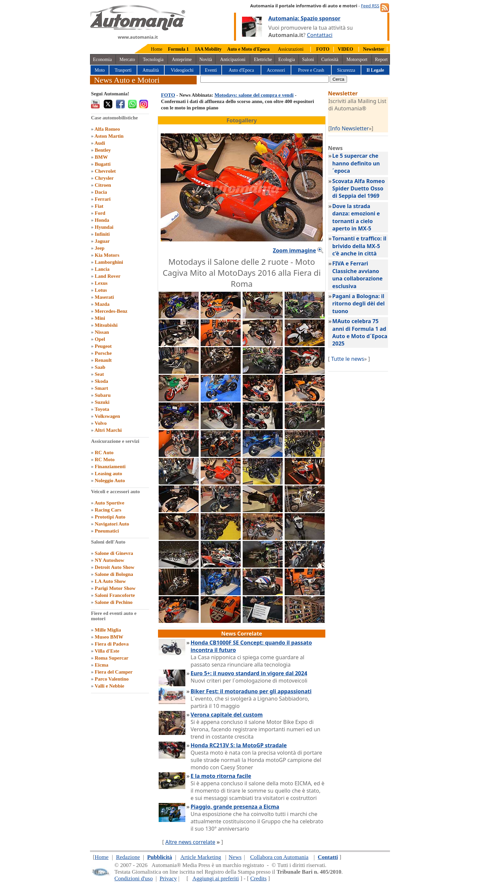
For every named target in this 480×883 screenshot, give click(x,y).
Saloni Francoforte (115, 595)
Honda (102, 220)
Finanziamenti (110, 466)
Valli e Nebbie (109, 686)
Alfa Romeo (107, 129)
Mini (100, 318)
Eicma (101, 665)
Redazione (128, 857)
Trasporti (123, 70)
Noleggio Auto (110, 480)
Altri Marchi (108, 430)
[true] (264, 79)
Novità (205, 59)
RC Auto (104, 452)
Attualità (151, 70)
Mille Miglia (108, 630)
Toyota (102, 409)
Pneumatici (107, 531)
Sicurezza (346, 70)
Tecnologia (153, 59)
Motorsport (356, 59)
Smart (101, 388)
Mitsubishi (106, 325)
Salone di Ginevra (114, 553)
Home (156, 49)
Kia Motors (107, 255)
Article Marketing (200, 857)
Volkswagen (107, 416)
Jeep (99, 248)
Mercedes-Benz (111, 311)
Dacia (101, 192)
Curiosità (329, 59)
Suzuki (102, 402)
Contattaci (320, 35)
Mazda (102, 304)
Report (381, 59)
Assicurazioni (291, 49)
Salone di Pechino (113, 602)
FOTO (168, 95)
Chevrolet (105, 171)
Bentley (103, 150)
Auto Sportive (109, 503)
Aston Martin (108, 136)
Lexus (101, 283)
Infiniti (102, 234)
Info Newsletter (349, 128)
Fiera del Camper (113, 672)
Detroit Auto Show (114, 567)
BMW (101, 157)
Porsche (103, 353)
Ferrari (102, 199)
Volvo (101, 423)
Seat (99, 374)
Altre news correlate (190, 842)
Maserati (104, 297)
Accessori (276, 70)
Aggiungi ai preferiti (215, 878)
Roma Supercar (111, 658)
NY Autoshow (109, 560)
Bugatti (103, 164)
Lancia (102, 269)
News (235, 857)
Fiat (99, 206)
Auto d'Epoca (241, 70)
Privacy (168, 878)
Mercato (127, 59)
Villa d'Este (107, 651)
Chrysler (104, 178)
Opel (100, 339)
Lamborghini (109, 262)
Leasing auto (108, 473)
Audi (99, 143)
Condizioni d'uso (133, 878)
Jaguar (102, 241)
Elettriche (263, 59)
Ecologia (286, 59)
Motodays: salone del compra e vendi (254, 95)
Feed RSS (370, 6)
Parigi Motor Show (115, 588)
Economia (102, 59)
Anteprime (182, 59)
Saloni (308, 59)
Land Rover (107, 276)
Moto (100, 70)
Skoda (101, 381)
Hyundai (104, 227)
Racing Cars (108, 510)
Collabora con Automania (279, 857)
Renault (103, 360)
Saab (100, 367)
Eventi (211, 70)
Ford (100, 213)
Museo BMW (109, 637)
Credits (258, 878)
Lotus (101, 290)
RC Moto (105, 459)
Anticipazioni (232, 59)
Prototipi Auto (110, 517)
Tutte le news (347, 358)
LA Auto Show (110, 581)
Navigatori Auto (112, 524)
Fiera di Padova (112, 644)
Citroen (103, 185)
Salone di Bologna (114, 574)
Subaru (103, 395)
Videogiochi (182, 70)
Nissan (102, 332)
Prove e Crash (311, 70)
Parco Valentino (112, 679)
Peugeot (103, 346)
